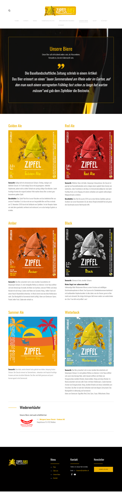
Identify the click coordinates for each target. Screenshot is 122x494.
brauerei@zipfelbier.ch (81, 474)
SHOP (95, 23)
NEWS (35, 23)
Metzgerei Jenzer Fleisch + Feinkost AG (54, 422)
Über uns (55, 474)
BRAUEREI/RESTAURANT (66, 23)
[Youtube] (75, 477)
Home (16, 23)
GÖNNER (61, 27)
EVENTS (25, 23)
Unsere (55, 477)
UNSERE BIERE (83, 23)
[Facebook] (72, 477)
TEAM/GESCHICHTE (48, 23)
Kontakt (105, 23)
